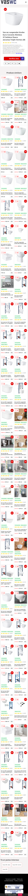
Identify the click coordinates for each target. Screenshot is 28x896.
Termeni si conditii (11, 879)
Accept (20, 894)
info (12, 97)
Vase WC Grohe (17, 865)
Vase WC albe (6, 865)
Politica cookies (18, 881)
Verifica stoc (16, 58)
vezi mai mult (19, 53)
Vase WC (5, 869)
